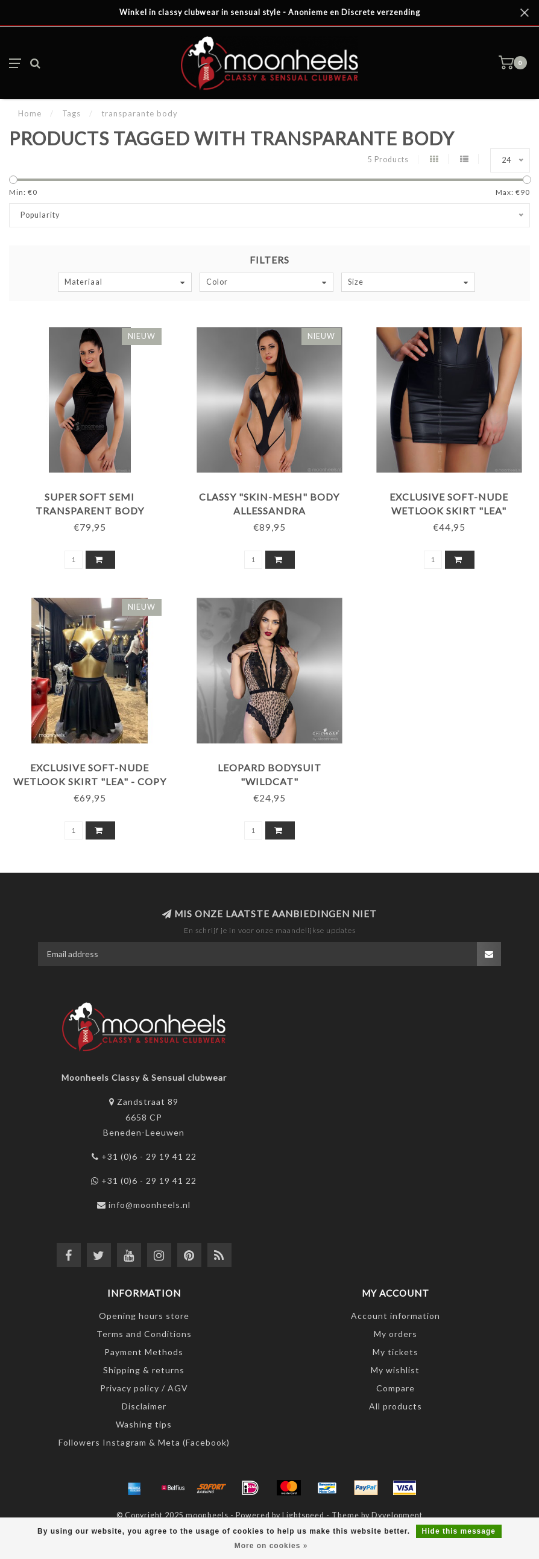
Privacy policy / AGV (144, 1388)
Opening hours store (144, 1316)
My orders (395, 1334)
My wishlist (395, 1370)
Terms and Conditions (144, 1334)
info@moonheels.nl (150, 1205)
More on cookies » (271, 1546)
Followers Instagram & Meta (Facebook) (144, 1442)
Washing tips (144, 1424)
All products (395, 1406)
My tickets (395, 1352)
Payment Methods (143, 1352)
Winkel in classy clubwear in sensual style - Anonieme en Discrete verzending (269, 12)
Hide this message (459, 1531)
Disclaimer (144, 1406)
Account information (395, 1316)
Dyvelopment (397, 1515)
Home (30, 113)
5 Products (388, 159)
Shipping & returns (143, 1370)
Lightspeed (303, 1515)
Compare (395, 1388)
